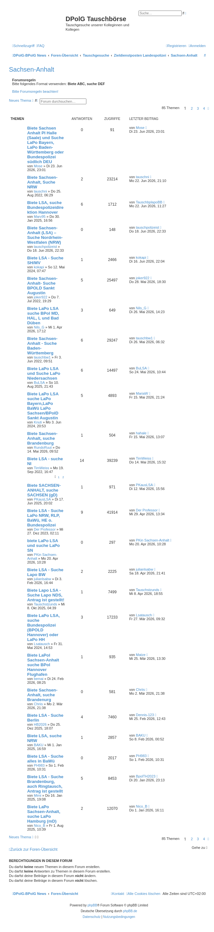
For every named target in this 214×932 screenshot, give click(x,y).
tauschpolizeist (45, 247)
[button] (208, 108)
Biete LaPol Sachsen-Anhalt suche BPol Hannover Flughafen (43, 665)
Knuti (38, 422)
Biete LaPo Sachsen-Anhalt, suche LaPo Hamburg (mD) (43, 814)
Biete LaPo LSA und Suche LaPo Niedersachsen (43, 373)
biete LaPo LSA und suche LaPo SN (43, 545)
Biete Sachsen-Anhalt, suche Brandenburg (42, 438)
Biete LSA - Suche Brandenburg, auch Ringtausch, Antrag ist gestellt (45, 784)
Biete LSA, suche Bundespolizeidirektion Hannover (45, 207)
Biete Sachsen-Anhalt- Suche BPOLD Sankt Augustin (42, 285)
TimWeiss (41, 468)
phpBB (92, 905)
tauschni (40, 191)
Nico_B (39, 825)
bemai (39, 679)
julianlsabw (42, 579)
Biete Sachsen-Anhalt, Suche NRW (42, 182)
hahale (141, 433)
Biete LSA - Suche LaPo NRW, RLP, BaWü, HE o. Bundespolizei (45, 517)
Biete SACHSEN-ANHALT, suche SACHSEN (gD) (44, 490)
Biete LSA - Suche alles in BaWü (45, 758)
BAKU (39, 745)
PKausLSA (42, 499)
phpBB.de (130, 911)
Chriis (38, 704)
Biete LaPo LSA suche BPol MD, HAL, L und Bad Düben (43, 315)
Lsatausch (42, 644)
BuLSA (39, 382)
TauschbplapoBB (149, 202)
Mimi (37, 795)
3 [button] (198, 108)
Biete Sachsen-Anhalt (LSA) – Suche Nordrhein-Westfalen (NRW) (45, 235)
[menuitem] (40, 46)
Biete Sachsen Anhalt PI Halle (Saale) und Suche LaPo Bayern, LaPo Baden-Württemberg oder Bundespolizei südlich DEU (45, 145)
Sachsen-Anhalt (31, 69)
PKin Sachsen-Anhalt (152, 540)
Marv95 (40, 216)
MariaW (142, 393)
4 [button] (204, 108)
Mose (38, 166)
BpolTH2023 (145, 776)
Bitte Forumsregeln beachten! (35, 91)
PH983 (39, 765)
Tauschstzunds (45, 604)
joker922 (40, 297)
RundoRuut (43, 447)
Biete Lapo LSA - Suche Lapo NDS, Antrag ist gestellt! (45, 595)
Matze (141, 655)
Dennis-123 (145, 715)
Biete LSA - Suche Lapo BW (45, 572)
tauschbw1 (42, 357)
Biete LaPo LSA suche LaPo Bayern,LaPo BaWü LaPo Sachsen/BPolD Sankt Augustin (43, 405)
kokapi (39, 267)
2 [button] (192, 108)
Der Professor (45, 529)
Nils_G (39, 327)
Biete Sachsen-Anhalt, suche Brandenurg (42, 695)
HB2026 (40, 724)
